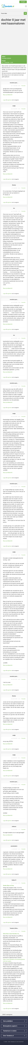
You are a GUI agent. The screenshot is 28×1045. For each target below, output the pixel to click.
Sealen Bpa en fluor (8, 885)
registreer (9, 100)
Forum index (4, 13)
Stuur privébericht (7, 94)
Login (4, 100)
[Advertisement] (14, 40)
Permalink (23, 85)
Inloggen (23, 1)
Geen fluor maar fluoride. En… (11, 933)
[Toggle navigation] (26, 6)
